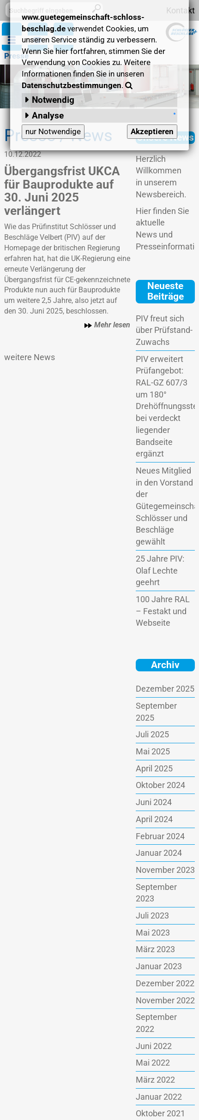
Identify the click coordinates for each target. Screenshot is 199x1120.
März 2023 (155, 949)
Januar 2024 (159, 853)
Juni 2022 (154, 1046)
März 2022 (155, 1079)
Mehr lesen (107, 325)
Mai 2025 (153, 751)
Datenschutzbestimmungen (71, 85)
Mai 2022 (153, 1062)
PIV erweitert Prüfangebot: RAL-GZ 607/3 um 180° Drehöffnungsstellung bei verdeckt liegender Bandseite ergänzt (165, 406)
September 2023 (156, 893)
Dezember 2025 (165, 688)
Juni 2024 (154, 802)
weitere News (29, 357)
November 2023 (165, 870)
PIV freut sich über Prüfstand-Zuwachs (164, 330)
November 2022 (165, 1000)
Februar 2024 (160, 836)
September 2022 (156, 1023)
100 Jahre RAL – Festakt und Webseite (163, 611)
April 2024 (154, 819)
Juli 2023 (152, 915)
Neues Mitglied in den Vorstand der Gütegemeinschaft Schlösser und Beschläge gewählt (165, 506)
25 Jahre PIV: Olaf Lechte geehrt (160, 570)
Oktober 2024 (160, 785)
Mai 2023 (153, 932)
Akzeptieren (152, 131)
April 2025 (154, 768)
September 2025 (156, 712)
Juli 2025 (152, 734)
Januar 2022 (159, 1097)
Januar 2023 (159, 966)
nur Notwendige (53, 131)
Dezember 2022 (165, 983)
